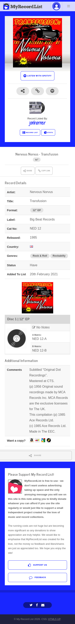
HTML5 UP (54, 619)
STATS (48, 132)
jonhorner (37, 123)
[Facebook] (37, 605)
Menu (68, 6)
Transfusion (49, 154)
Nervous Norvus (26, 154)
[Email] (43, 605)
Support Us (37, 565)
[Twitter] (32, 605)
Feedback (37, 577)
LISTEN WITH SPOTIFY (37, 75)
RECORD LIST (30, 132)
